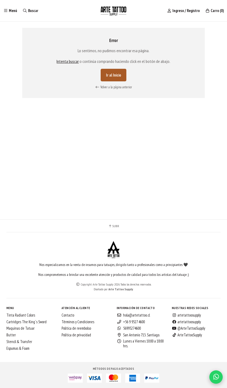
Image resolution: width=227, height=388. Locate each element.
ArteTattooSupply (187, 335)
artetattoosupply (186, 315)
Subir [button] (113, 226)
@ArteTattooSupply (188, 328)
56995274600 (129, 328)
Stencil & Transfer (19, 341)
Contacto (68, 315)
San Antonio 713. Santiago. (138, 335)
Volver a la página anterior (113, 87)
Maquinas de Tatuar (20, 328)
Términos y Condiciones (78, 321)
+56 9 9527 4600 (131, 321)
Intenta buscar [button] (67, 61)
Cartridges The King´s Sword (26, 321)
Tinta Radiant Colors (20, 315)
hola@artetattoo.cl (133, 315)
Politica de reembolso (76, 328)
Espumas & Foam (17, 348)
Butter (11, 335)
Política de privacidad (76, 335)
